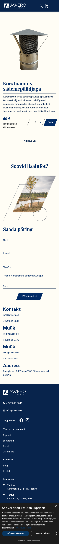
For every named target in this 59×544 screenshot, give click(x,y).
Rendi (6, 446)
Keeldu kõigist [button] (44, 533)
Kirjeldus (29, 141)
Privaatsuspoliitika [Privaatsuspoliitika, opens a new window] (23, 528)
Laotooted (8, 440)
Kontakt (7, 471)
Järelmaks (8, 451)
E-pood (7, 435)
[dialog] (29, 523)
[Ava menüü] (53, 6)
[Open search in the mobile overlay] (41, 6)
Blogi (5, 465)
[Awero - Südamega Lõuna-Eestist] (14, 392)
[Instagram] (27, 420)
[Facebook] (21, 420)
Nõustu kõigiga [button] (15, 533)
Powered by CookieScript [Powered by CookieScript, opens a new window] (29, 541)
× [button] (55, 506)
